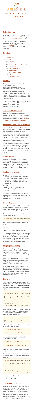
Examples (11, 74)
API (11, 16)
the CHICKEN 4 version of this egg (12, 38)
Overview (11, 61)
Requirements (12, 66)
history (9, 29)
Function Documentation (15, 63)
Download (13, 14)
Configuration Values (14, 68)
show (4, 29)
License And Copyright (15, 76)
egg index (11, 45)
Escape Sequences (14, 70)
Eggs (26, 14)
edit (6, 29)
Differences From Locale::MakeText (19, 65)
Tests (16, 16)
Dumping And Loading (15, 72)
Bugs (21, 16)
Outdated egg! (9, 57)
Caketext (8, 59)
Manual (20, 14)
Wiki (6, 14)
